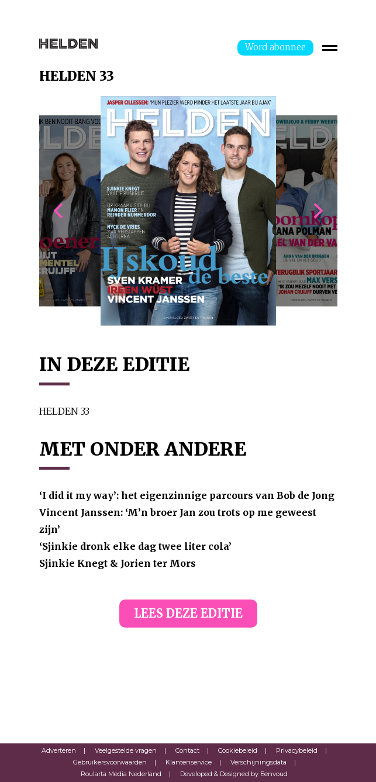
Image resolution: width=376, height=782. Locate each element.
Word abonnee (275, 47)
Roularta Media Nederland (121, 774)
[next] (317, 211)
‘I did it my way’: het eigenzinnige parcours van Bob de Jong (186, 495)
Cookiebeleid (237, 750)
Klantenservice (188, 762)
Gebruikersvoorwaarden (110, 762)
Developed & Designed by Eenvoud (234, 774)
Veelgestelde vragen (126, 750)
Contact (187, 750)
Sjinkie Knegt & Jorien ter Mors (117, 563)
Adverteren (59, 750)
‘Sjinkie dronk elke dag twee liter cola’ (135, 546)
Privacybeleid (297, 750)
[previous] (59, 211)
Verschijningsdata (258, 762)
